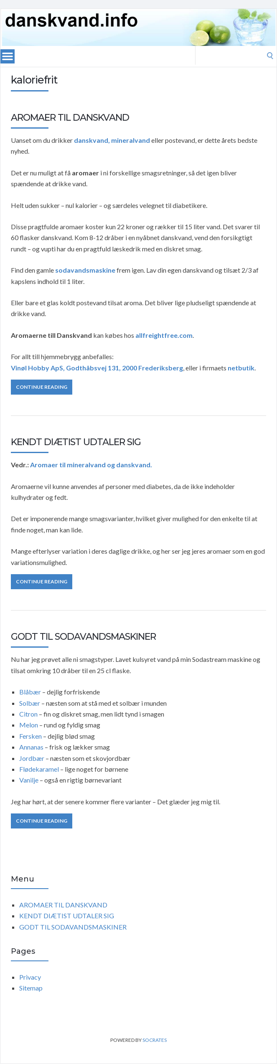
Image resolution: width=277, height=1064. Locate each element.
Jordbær (31, 758)
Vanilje (28, 780)
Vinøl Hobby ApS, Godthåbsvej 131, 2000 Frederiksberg (97, 368)
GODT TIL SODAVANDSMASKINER (83, 636)
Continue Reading (41, 387)
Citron (29, 714)
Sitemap (31, 988)
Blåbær (30, 692)
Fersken (30, 736)
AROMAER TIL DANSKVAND (70, 117)
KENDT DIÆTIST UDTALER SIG (76, 442)
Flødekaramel (39, 769)
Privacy (30, 977)
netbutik (241, 368)
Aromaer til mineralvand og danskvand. (91, 465)
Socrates (154, 1040)
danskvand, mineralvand (112, 140)
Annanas (31, 747)
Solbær (29, 703)
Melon (29, 725)
